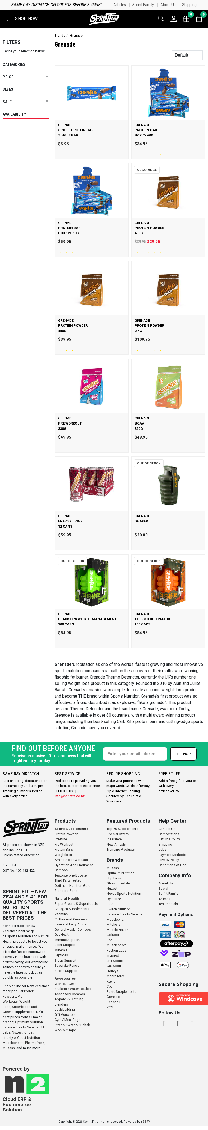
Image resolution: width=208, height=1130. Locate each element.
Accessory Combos (70, 994)
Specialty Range (67, 965)
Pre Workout (64, 844)
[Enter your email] (135, 754)
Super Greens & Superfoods (76, 904)
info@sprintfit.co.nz (70, 796)
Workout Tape (65, 1030)
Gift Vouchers (65, 1015)
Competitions (169, 834)
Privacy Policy (169, 860)
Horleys (112, 971)
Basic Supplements (121, 992)
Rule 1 (111, 904)
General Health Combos (73, 929)
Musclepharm (13, 1043)
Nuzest (17, 1032)
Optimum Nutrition (29, 1022)
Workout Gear (65, 984)
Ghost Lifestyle (118, 883)
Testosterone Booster (71, 875)
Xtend (111, 981)
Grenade (113, 997)
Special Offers (118, 834)
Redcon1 (113, 1002)
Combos (61, 870)
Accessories (65, 978)
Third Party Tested (68, 880)
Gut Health (62, 935)
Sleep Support (65, 960)
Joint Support (65, 945)
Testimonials (168, 904)
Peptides (61, 955)
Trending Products (121, 849)
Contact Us (167, 829)
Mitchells (113, 924)
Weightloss (63, 855)
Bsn (109, 940)
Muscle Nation (118, 930)
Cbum (111, 986)
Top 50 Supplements (122, 829)
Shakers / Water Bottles (73, 989)
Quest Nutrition (28, 1038)
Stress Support (66, 971)
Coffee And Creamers (71, 919)
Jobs (162, 849)
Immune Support (67, 940)
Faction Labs (116, 950)
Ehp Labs (114, 878)
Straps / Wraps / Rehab (72, 1025)
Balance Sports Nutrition (21, 1027)
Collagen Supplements (72, 909)
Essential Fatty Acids (70, 924)
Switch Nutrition (119, 909)
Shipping (189, 5)
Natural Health (67, 899)
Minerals (61, 950)
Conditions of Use (172, 865)
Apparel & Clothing (69, 999)
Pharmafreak (34, 1043)
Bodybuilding (65, 1009)
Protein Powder (66, 834)
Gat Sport (114, 966)
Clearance (114, 839)
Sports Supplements (71, 829)
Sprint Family (143, 5)
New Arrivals (116, 844)
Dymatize (114, 899)
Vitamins (61, 914)
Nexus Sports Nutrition (124, 894)
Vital (110, 1007)
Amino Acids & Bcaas (71, 860)
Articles (119, 5)
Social (163, 889)
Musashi (9, 1048)
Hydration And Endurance (74, 865)
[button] (21, 19)
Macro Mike (116, 976)
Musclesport (116, 945)
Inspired (113, 955)
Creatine (61, 839)
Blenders (61, 1004)
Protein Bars (64, 849)
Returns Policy (169, 839)
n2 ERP (145, 1121)
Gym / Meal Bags (67, 1020)
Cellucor (113, 935)
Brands (60, 36)
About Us (168, 5)
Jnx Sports (115, 961)
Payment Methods (172, 855)
